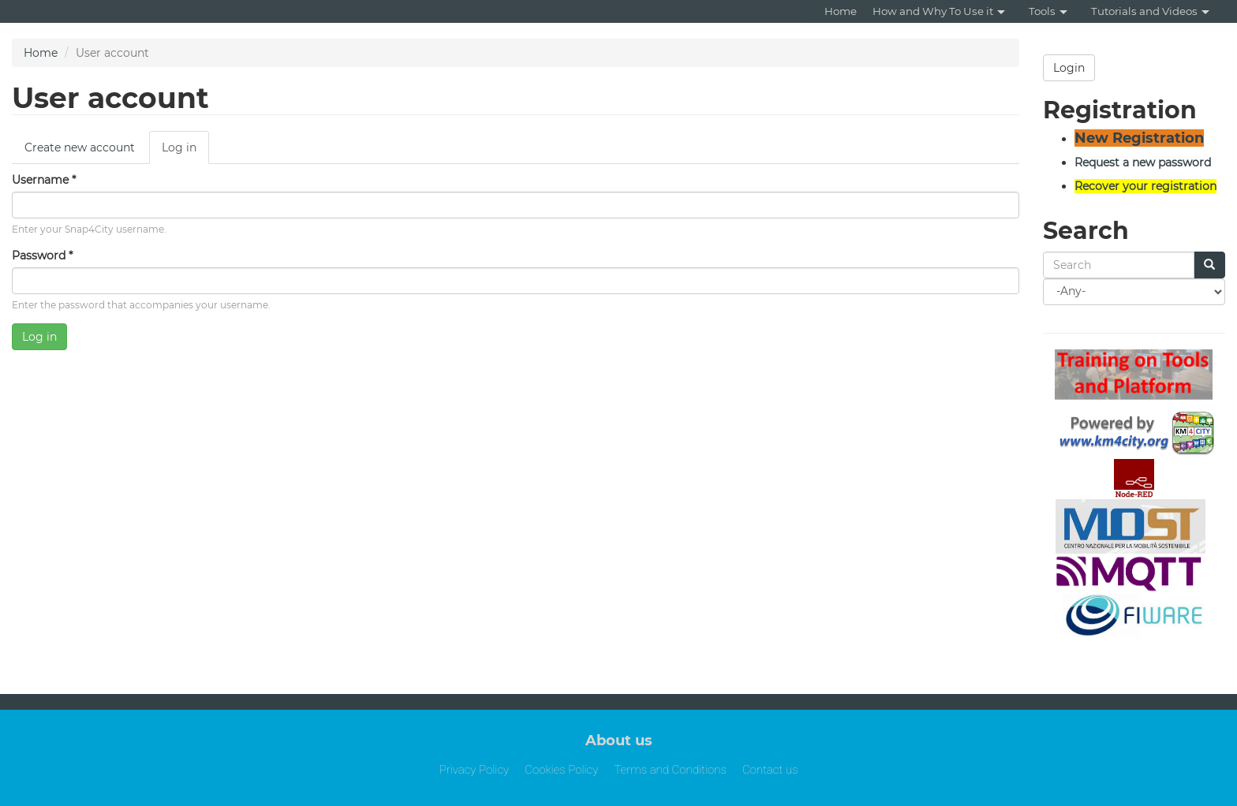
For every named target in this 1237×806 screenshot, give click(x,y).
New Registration (1139, 138)
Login (1069, 68)
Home (840, 11)
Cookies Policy (561, 770)
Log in (185, 152)
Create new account (79, 147)
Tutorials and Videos (1150, 11)
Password (42, 255)
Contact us (770, 770)
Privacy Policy (474, 770)
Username (44, 180)
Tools (1048, 11)
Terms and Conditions (670, 770)
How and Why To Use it (939, 11)
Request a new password (1142, 162)
